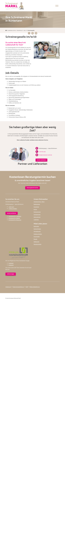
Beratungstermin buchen (32, 188)
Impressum (8, 287)
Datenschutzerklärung (18, 287)
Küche (35, 210)
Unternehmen (19, 30)
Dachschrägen (37, 229)
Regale (35, 239)
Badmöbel (36, 226)
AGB (27, 287)
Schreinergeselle (30, 30)
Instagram (11, 265)
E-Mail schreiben (13, 209)
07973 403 (11, 207)
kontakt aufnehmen (11, 213)
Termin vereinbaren (41, 160)
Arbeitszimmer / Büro (39, 202)
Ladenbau (36, 220)
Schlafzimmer (37, 215)
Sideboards (36, 242)
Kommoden (37, 237)
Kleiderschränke (38, 234)
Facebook (10, 263)
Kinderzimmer (37, 212)
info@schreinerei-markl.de (45, 155)
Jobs (25, 30)
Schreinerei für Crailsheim (14, 216)
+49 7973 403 (42, 152)
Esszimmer (36, 207)
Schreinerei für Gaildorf (14, 218)
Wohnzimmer (37, 217)
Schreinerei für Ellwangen (14, 220)
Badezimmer (37, 204)
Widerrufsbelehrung (35, 287)
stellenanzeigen (10, 274)
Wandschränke (37, 244)
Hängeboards (37, 232)
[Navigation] (57, 6)
